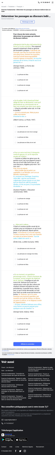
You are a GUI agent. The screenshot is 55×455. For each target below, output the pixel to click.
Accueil (3, 6)
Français (19, 6)
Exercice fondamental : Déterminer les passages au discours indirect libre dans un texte (40, 390)
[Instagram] (25, 451)
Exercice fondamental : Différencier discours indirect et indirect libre (39, 384)
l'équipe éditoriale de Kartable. (22, 28)
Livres (17, 447)
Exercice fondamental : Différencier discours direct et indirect (12, 385)
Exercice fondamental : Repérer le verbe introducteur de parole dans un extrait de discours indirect (40, 369)
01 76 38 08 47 (45, 2)
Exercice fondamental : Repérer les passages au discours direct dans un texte (12, 391)
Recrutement (40, 447)
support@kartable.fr (10, 420)
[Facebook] (16, 451)
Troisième (11, 6)
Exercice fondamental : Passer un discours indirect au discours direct (39, 379)
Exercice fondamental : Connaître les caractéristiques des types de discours (13, 374)
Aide (10, 447)
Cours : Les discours (7, 367)
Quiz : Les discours (7, 370)
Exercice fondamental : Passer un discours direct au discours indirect (39, 374)
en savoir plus (5, 350)
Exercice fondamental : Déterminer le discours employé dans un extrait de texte (39, 396)
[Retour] (3, 2)
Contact (3, 447)
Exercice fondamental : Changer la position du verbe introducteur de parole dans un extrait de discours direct (13, 397)
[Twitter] (20, 451)
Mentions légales (27, 447)
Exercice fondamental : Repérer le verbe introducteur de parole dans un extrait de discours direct (14, 380)
